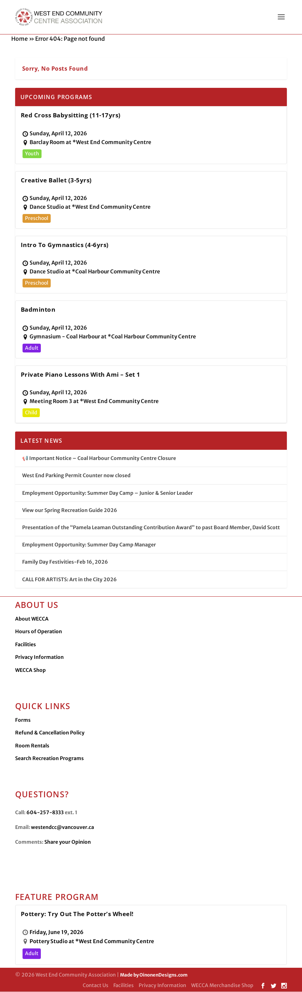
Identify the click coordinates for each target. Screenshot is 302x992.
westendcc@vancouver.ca (62, 827)
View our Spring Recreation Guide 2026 (69, 510)
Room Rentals (32, 746)
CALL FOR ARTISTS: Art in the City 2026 (69, 580)
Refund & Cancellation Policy (49, 733)
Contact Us (95, 986)
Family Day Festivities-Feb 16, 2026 (65, 562)
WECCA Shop (30, 670)
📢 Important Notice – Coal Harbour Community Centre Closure (99, 458)
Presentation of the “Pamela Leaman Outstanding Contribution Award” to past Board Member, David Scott (151, 528)
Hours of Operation (38, 632)
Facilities (25, 645)
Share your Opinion (67, 842)
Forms (23, 720)
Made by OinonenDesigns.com (154, 975)
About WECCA (32, 619)
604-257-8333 (45, 813)
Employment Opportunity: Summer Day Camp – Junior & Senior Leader (107, 493)
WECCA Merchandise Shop (222, 986)
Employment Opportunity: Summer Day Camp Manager (89, 545)
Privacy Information (39, 657)
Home (19, 39)
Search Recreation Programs (49, 759)
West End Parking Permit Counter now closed (76, 476)
